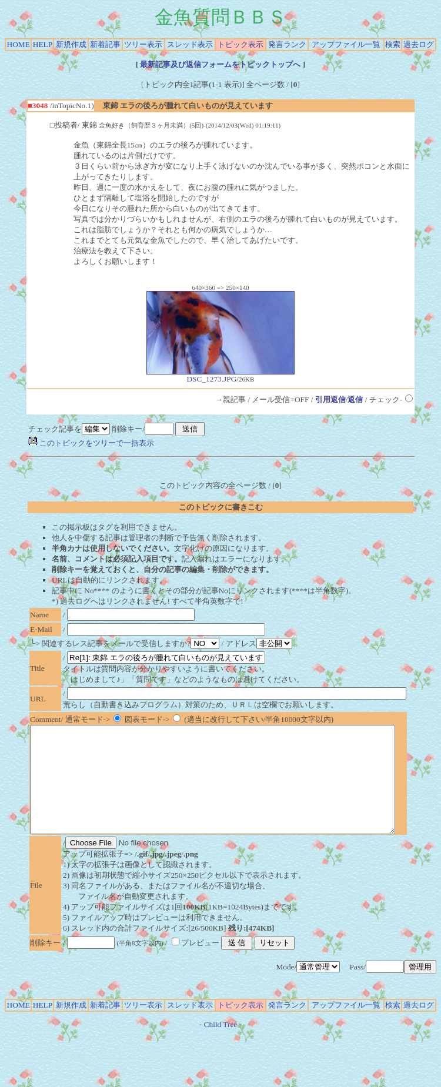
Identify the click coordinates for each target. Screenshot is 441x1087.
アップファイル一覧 (346, 44)
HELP (42, 44)
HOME (18, 44)
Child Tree (221, 1045)
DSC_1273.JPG (220, 375)
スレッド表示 (190, 44)
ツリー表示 (143, 44)
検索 (392, 44)
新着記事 (105, 44)
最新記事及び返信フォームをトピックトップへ (220, 64)
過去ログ (418, 44)
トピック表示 (240, 44)
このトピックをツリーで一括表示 (91, 443)
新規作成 (71, 44)
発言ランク (287, 44)
